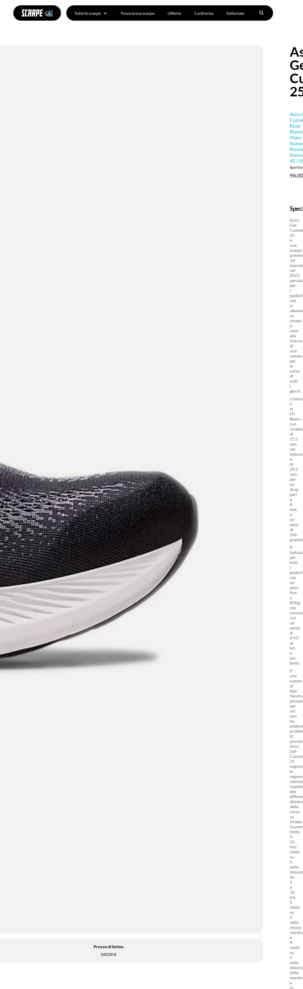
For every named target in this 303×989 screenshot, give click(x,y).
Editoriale (235, 13)
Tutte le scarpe (90, 13)
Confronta (203, 13)
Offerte (174, 13)
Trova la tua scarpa (137, 13)
